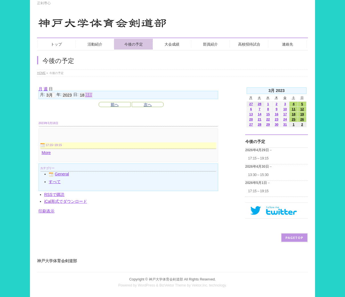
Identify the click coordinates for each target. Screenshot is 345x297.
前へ (115, 104)
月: (42, 95)
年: (59, 95)
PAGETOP (294, 237)
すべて (55, 181)
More (46, 152)
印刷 (46, 211)
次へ (148, 104)
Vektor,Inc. (200, 285)
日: (75, 95)
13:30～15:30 (258, 175)
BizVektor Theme (172, 285)
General (59, 174)
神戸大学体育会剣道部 (166, 279)
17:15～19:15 (258, 158)
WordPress (146, 285)
